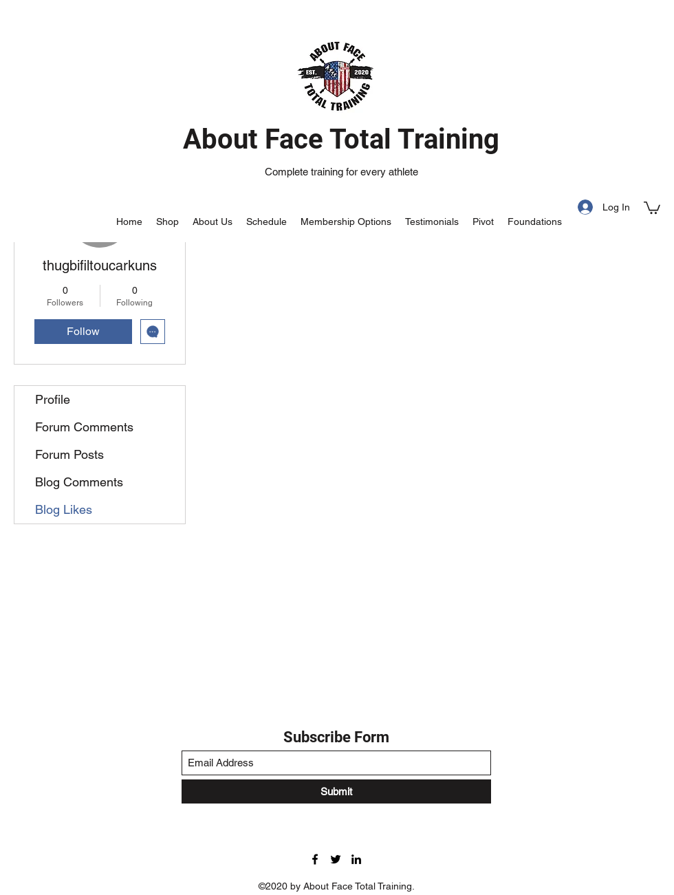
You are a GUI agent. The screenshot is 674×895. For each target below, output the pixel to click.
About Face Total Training (341, 139)
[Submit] (336, 791)
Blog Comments (79, 482)
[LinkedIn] (356, 859)
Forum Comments (84, 427)
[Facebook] (315, 859)
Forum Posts (69, 454)
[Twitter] (336, 859)
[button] (652, 207)
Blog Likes (63, 509)
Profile (52, 399)
